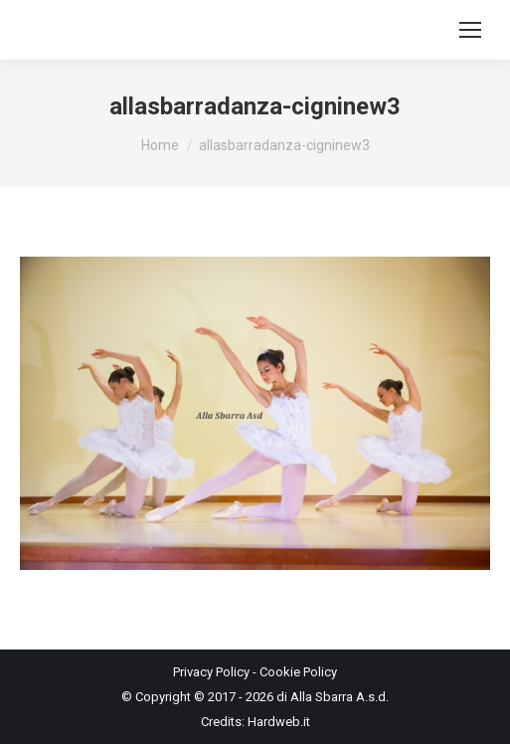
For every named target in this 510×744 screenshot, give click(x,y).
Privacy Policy (211, 671)
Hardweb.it (279, 721)
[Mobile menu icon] (470, 30)
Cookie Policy (298, 671)
